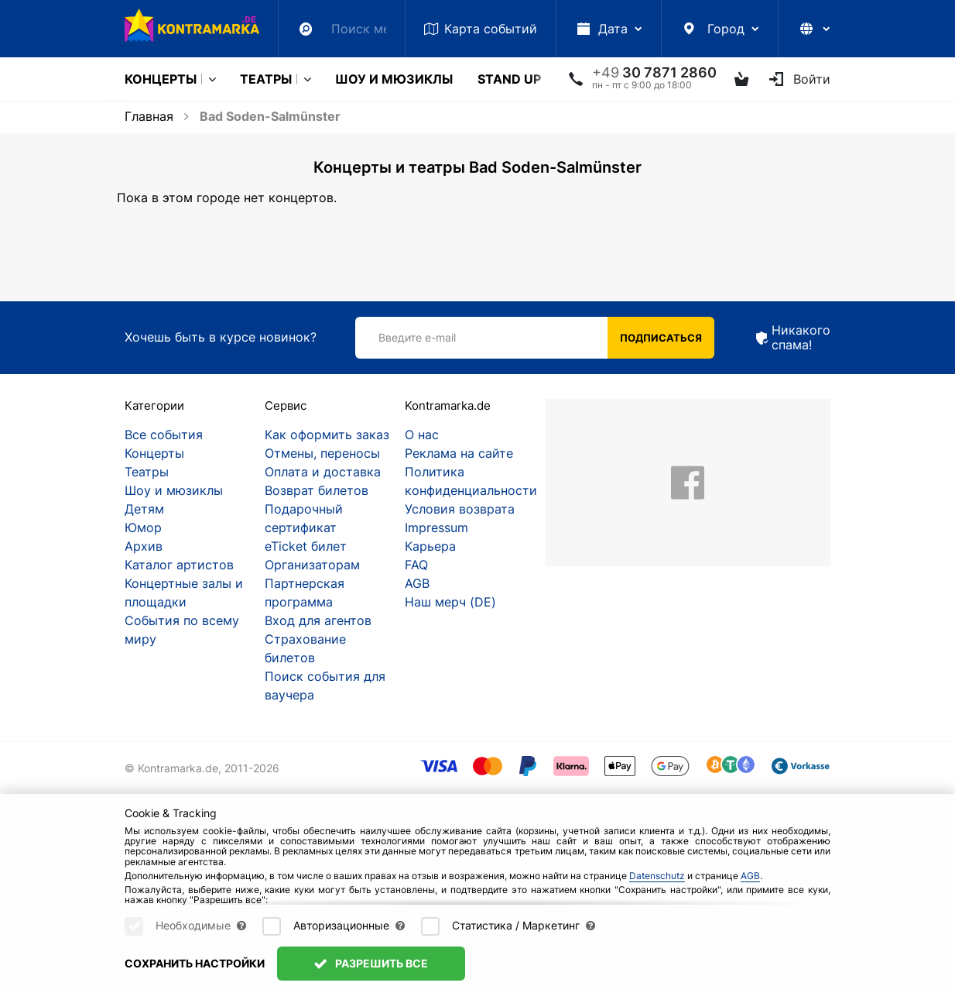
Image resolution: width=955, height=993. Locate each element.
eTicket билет (306, 546)
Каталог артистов (179, 564)
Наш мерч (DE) (450, 602)
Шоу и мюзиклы (394, 79)
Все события (164, 434)
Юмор (143, 527)
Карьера (430, 546)
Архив (144, 546)
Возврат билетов (316, 490)
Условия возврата (460, 509)
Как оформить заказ (327, 434)
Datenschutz (657, 875)
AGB (417, 583)
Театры (266, 79)
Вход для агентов (318, 620)
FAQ (416, 564)
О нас (422, 434)
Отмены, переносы (322, 453)
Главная (149, 116)
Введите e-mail (417, 337)
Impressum (436, 527)
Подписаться (661, 338)
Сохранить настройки (195, 963)
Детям (144, 509)
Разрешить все (371, 963)
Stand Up (509, 79)
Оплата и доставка (323, 471)
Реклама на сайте (459, 453)
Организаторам (312, 564)
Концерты (161, 79)
